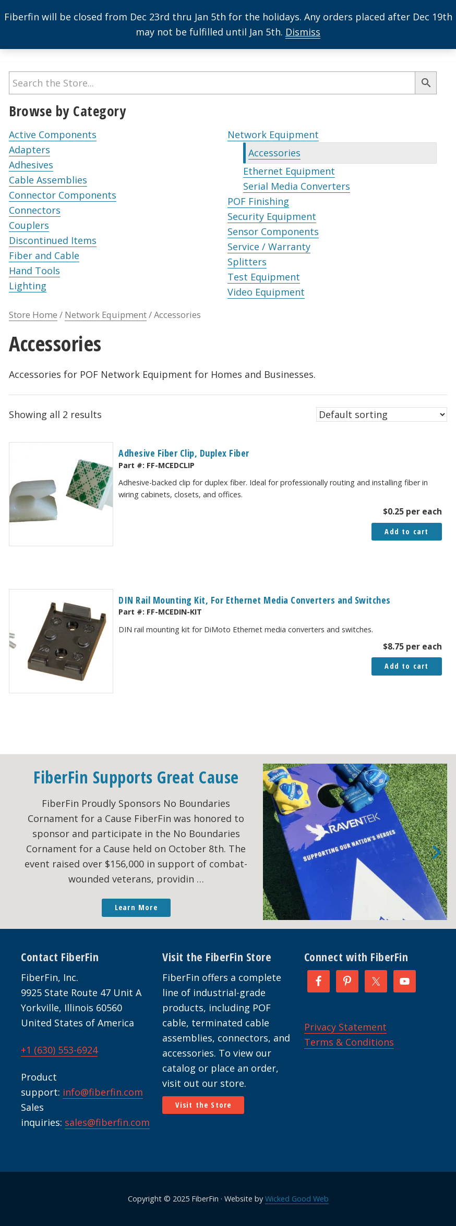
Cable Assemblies (48, 180)
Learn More (136, 907)
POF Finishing (258, 201)
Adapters (29, 149)
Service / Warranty (268, 246)
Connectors (35, 210)
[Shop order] (381, 414)
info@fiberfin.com (103, 1092)
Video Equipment (266, 292)
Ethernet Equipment (289, 171)
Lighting (27, 285)
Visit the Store (203, 1105)
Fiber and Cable (44, 255)
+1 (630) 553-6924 (59, 1050)
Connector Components (62, 195)
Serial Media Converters (296, 186)
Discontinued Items (53, 240)
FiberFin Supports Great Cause (136, 777)
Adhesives (31, 164)
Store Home (33, 315)
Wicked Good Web (297, 1199)
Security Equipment (271, 216)
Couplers (29, 225)
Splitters (247, 261)
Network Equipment (273, 134)
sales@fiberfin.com (107, 1122)
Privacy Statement (345, 1027)
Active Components (53, 134)
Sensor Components (273, 231)
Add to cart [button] (406, 531)
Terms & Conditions (349, 1042)
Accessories (274, 152)
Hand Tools (34, 270)
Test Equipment (263, 277)
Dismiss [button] (302, 32)
